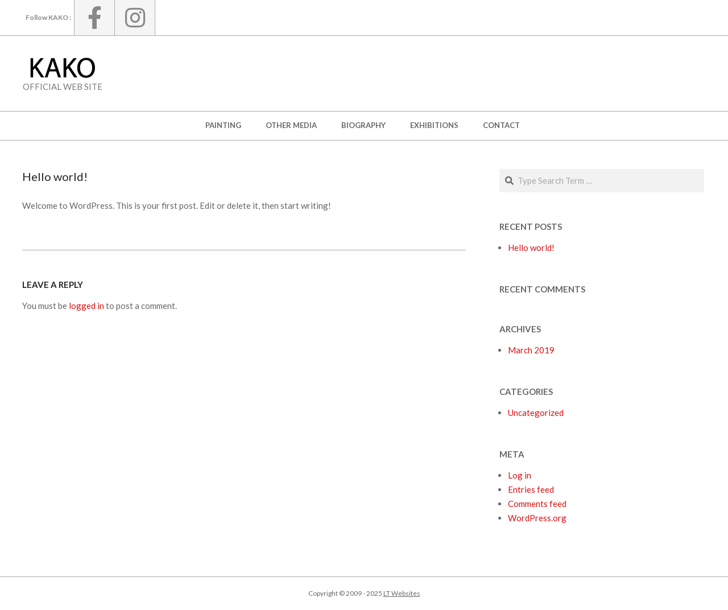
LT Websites (401, 593)
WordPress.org (537, 518)
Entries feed (531, 489)
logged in (86, 305)
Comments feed (537, 503)
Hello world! (531, 247)
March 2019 (531, 350)
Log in (519, 475)
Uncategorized (536, 412)
